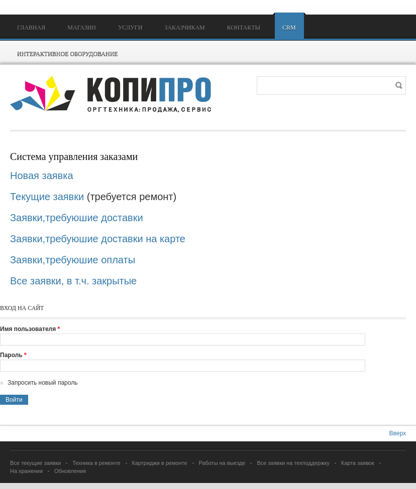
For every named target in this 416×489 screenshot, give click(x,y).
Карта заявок (357, 463)
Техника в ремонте (96, 463)
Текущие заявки (47, 196)
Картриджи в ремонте (159, 463)
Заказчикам (184, 27)
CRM (289, 27)
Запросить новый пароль (42, 382)
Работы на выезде (222, 463)
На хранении (26, 471)
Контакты (243, 27)
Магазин (81, 27)
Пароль (13, 355)
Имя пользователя (30, 329)
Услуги (130, 27)
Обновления (70, 471)
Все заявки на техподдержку (293, 463)
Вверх (397, 433)
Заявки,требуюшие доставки (76, 217)
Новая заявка (43, 175)
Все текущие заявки (35, 463)
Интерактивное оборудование (67, 53)
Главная (31, 27)
